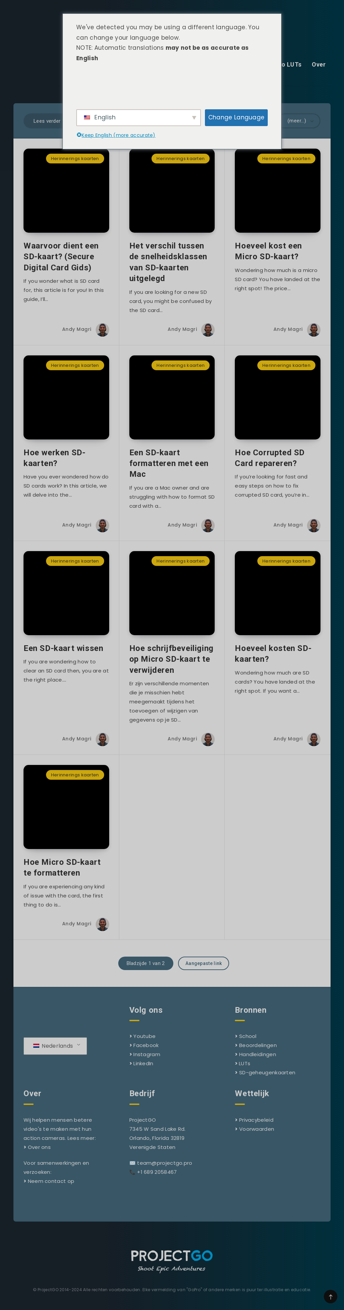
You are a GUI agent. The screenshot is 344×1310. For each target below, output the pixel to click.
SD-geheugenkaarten (267, 1072)
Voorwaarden (256, 1128)
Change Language (236, 117)
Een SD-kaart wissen (63, 648)
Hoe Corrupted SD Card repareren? (270, 458)
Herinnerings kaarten (75, 158)
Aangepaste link (203, 963)
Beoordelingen (258, 1045)
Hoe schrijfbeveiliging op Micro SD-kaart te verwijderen (171, 659)
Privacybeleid (256, 1119)
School (248, 1036)
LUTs (244, 1063)
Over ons (39, 1147)
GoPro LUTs (284, 64)
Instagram (146, 1054)
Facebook (146, 1045)
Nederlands (53, 1046)
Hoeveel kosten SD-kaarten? (273, 654)
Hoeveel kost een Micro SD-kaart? (268, 251)
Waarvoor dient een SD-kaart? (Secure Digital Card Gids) (61, 256)
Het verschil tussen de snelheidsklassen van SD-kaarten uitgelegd (168, 262)
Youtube (144, 1036)
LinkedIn (143, 1063)
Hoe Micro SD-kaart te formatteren (62, 867)
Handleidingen (257, 1054)
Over (319, 64)
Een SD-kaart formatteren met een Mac (169, 463)
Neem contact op (51, 1181)
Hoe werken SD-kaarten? (54, 458)
